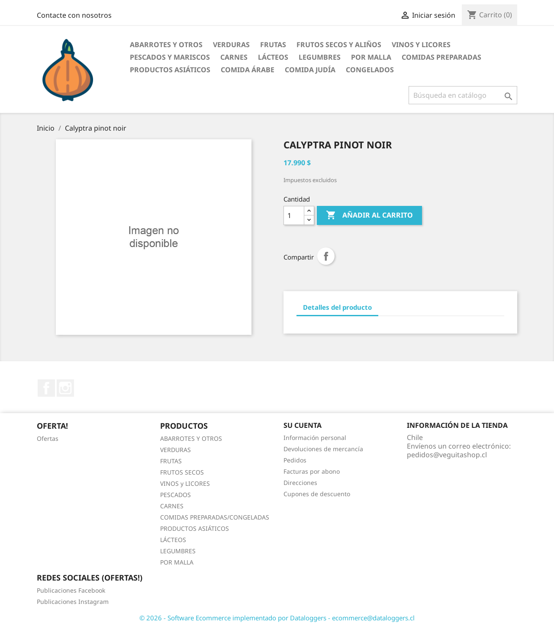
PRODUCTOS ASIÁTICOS (194, 528)
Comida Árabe (247, 69)
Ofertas (47, 438)
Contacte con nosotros (74, 15)
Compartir (326, 256)
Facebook (46, 388)
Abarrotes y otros (166, 44)
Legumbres (320, 57)
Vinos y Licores (421, 44)
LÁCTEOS (173, 540)
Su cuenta (302, 425)
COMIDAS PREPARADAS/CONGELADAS (214, 517)
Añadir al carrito (369, 215)
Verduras (231, 44)
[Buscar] (463, 95)
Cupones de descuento (316, 494)
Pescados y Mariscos (170, 57)
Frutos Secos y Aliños (338, 44)
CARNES (172, 506)
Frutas (273, 44)
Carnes (234, 57)
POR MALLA (371, 57)
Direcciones (300, 482)
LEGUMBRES (178, 551)
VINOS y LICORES (185, 483)
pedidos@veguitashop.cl (447, 454)
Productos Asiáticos (170, 69)
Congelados (370, 69)
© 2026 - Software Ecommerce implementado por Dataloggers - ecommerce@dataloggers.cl (277, 617)
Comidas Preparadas (441, 57)
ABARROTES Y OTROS (191, 438)
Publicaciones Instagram (73, 601)
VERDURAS (175, 450)
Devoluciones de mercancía (323, 449)
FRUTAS (171, 461)
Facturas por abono (311, 471)
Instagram (65, 388)
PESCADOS (175, 495)
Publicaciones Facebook (71, 590)
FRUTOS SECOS (182, 472)
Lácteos (273, 57)
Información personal (314, 437)
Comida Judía (310, 69)
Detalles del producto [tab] (337, 307)
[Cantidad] (293, 215)
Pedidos (294, 460)
